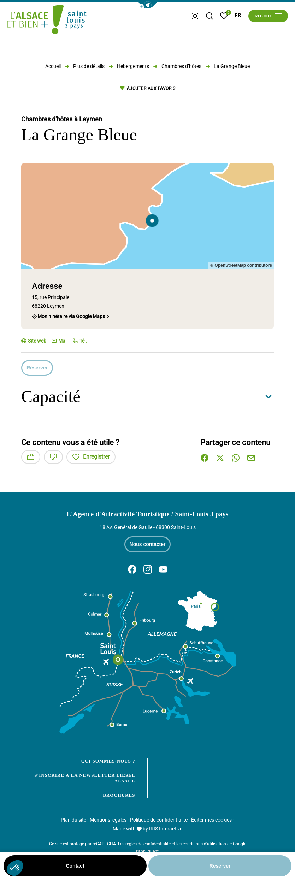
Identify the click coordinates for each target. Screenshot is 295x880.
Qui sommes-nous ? (108, 761)
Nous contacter (148, 544)
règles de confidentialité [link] (148, 843)
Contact (75, 866)
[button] (147, 5)
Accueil (53, 66)
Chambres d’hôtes (181, 66)
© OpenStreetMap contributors (241, 265)
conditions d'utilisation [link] (204, 843)
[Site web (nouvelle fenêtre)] (33, 341)
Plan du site (73, 820)
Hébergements (133, 66)
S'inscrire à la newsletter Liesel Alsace (84, 777)
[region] (147, 216)
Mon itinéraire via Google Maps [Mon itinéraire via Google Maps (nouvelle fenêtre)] (71, 316)
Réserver (37, 367)
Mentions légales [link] (108, 820)
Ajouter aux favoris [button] (147, 88)
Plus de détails (89, 66)
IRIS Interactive (165, 829)
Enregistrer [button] (91, 457)
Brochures (119, 795)
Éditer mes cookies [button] (211, 820)
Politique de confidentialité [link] (159, 820)
